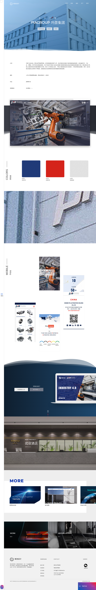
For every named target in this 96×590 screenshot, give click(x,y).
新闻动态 (42, 573)
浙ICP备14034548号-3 (32, 581)
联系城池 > (36, 389)
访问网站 (28, 88)
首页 (66, 3)
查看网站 (21, 389)
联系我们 (30, 567)
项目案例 (42, 567)
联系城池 (42, 575)
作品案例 (29, 564)
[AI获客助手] (1, 587)
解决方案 (42, 565)
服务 (77, 3)
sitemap (84, 581)
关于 (82, 3)
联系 (87, 3)
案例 (72, 3)
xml (87, 581)
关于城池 (42, 570)
